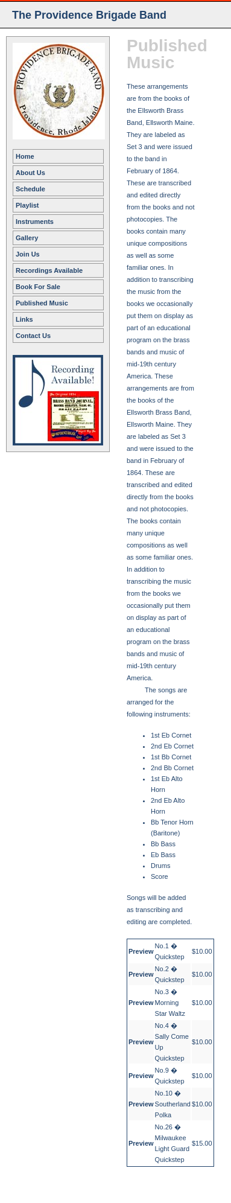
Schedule (30, 189)
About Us (30, 172)
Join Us (28, 254)
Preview (141, 951)
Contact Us (33, 335)
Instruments (35, 221)
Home (25, 156)
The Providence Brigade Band (89, 15)
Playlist (27, 205)
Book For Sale (38, 286)
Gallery (27, 237)
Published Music (42, 303)
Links (24, 319)
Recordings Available (49, 270)
